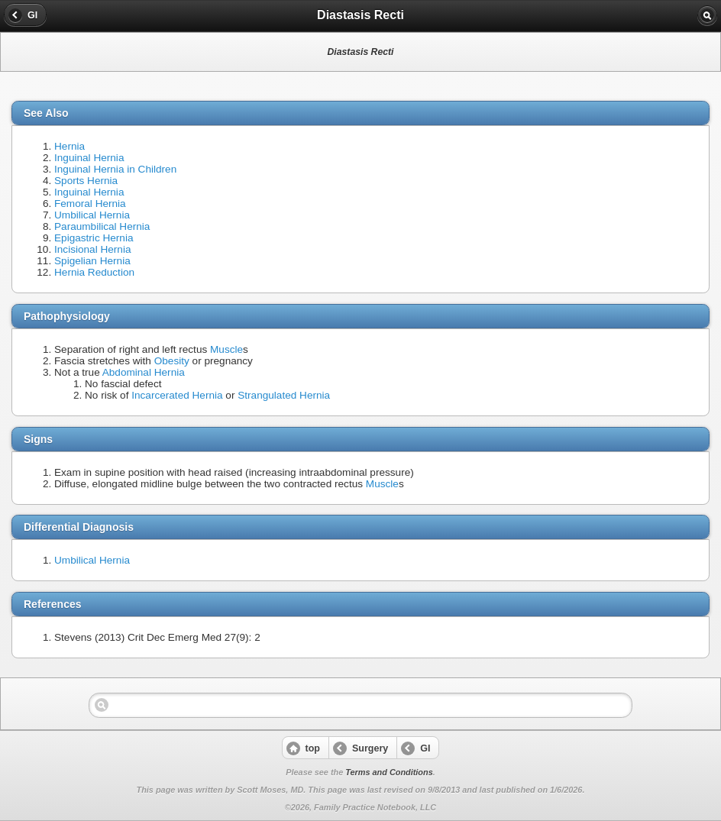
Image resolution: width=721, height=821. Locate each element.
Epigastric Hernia (94, 238)
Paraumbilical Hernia (102, 226)
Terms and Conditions (388, 772)
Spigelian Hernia (92, 261)
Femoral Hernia (90, 203)
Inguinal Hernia (89, 157)
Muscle (226, 349)
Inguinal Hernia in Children (115, 169)
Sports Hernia (86, 180)
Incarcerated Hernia (176, 395)
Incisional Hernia (92, 249)
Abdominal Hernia (143, 372)
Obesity (171, 361)
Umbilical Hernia (92, 215)
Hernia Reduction (94, 272)
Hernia (69, 146)
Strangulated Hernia (284, 395)
